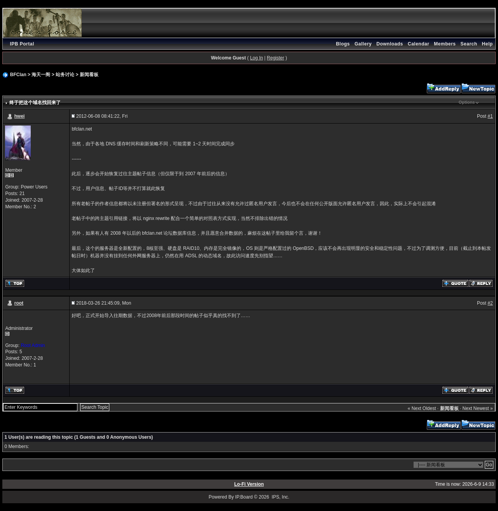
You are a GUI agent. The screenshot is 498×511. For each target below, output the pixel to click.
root (18, 303)
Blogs (343, 44)
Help (487, 44)
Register (275, 58)
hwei (19, 116)
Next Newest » (478, 408)
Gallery (363, 44)
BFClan (18, 74)
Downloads (389, 44)
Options (467, 102)
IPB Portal (22, 44)
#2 (490, 303)
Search (469, 44)
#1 (490, 116)
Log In (256, 58)
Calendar (418, 44)
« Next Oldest (422, 408)
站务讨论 (65, 74)
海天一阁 (41, 74)
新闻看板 (89, 74)
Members (445, 44)
